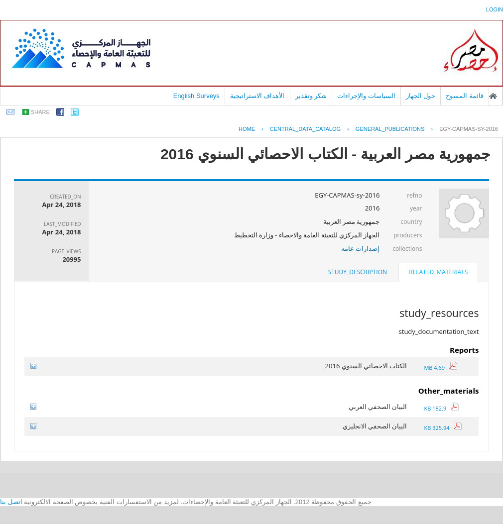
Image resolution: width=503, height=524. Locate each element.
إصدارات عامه (360, 248)
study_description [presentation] (357, 272)
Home (247, 129)
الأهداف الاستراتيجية (257, 96)
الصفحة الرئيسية (493, 96)
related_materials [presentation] (438, 272)
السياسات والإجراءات (366, 96)
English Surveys (196, 96)
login (494, 9)
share (40, 112)
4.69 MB (440, 367)
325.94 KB (443, 427)
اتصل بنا (11, 502)
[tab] (438, 273)
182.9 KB (441, 408)
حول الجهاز (421, 96)
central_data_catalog (305, 129)
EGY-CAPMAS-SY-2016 (468, 129)
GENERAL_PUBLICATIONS (390, 129)
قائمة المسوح (465, 96)
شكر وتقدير (311, 96)
